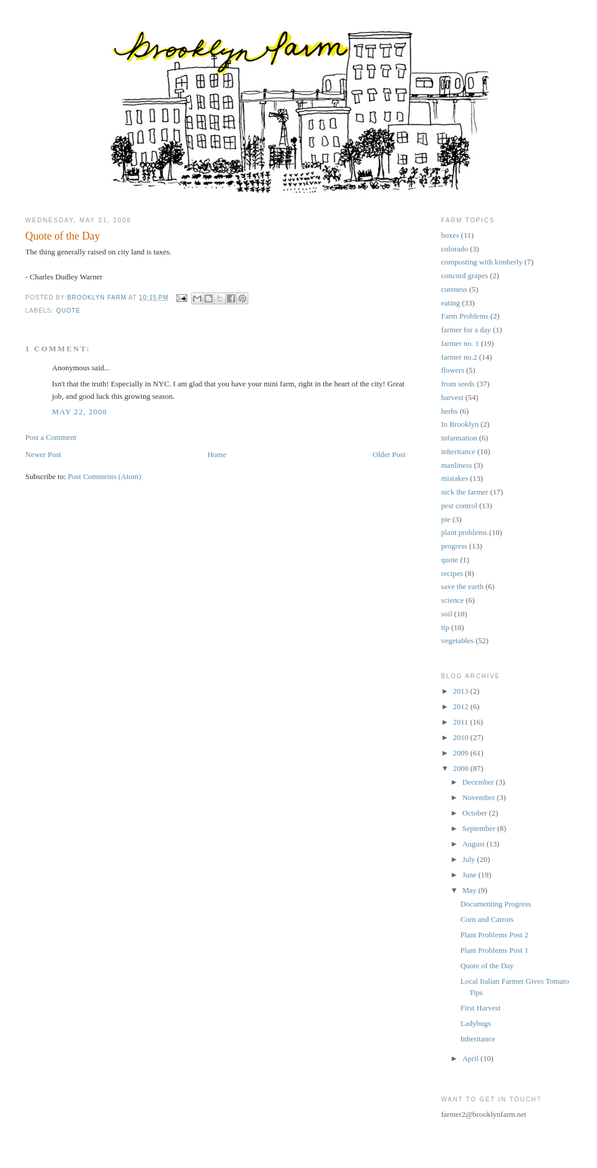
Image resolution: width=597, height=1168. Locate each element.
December (479, 781)
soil (447, 613)
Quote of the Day (487, 965)
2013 (461, 691)
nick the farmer (464, 491)
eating (450, 302)
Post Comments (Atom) (104, 476)
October (475, 812)
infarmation (459, 437)
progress (454, 546)
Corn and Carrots (487, 919)
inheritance (458, 451)
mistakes (455, 478)
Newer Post (43, 454)
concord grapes (464, 275)
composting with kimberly (482, 261)
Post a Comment (51, 437)
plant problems (464, 532)
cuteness (454, 289)
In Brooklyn (460, 424)
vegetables (457, 640)
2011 (461, 721)
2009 (461, 752)
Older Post (388, 454)
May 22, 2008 (80, 411)
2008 (461, 768)
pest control (459, 505)
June (470, 874)
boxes (450, 235)
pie (446, 519)
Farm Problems (465, 315)
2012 (461, 706)
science (452, 600)
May (470, 890)
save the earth (462, 586)
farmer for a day (466, 329)
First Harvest (480, 1007)
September (479, 828)
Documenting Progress (495, 903)
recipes (452, 573)
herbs (449, 411)
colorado (454, 248)
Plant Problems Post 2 (494, 934)
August (474, 843)
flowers (453, 370)
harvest (452, 397)
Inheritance (477, 1038)
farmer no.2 (459, 356)
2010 (461, 737)
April (471, 1058)
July (469, 859)
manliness (456, 465)
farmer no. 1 (460, 343)
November (479, 797)
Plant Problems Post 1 (494, 950)
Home (216, 454)
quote (68, 310)
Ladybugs (475, 1023)
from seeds (458, 383)
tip (445, 627)
